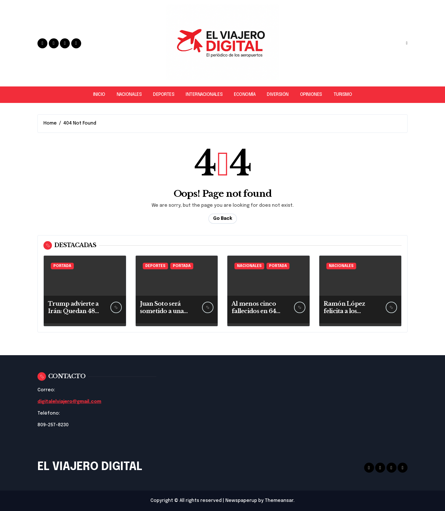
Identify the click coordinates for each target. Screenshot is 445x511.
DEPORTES (163, 94)
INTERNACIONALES (204, 94)
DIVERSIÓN (278, 94)
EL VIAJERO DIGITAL (89, 467)
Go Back (222, 218)
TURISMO (342, 94)
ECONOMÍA (244, 94)
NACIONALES (129, 94)
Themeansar (279, 500)
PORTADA (62, 266)
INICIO (99, 94)
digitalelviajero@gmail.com (69, 401)
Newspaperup (241, 500)
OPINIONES (311, 94)
